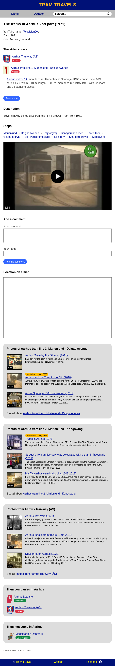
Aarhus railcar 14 (17, 79)
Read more (12, 98)
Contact (58, 661)
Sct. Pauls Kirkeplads (37, 136)
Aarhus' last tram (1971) (39, 516)
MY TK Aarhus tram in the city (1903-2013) (50, 473)
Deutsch (39, 13)
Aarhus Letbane (23, 596)
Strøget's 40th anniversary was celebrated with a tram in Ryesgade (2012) (65, 456)
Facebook (92, 661)
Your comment (57, 234)
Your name (57, 251)
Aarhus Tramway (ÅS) (25, 56)
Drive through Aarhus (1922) (42, 553)
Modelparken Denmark (29, 633)
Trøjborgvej (50, 133)
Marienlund (10, 133)
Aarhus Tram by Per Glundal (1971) (46, 355)
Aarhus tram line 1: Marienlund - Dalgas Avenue (39, 67)
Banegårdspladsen (72, 133)
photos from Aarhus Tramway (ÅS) (36, 573)
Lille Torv (59, 136)
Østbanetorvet (11, 136)
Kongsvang (99, 136)
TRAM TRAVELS (57, 4)
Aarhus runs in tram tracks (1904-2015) (48, 534)
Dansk (15, 13)
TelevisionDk (30, 31)
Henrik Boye (23, 661)
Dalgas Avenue (30, 133)
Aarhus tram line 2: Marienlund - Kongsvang (49, 493)
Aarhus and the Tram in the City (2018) (48, 377)
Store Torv (94, 133)
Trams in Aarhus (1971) (39, 438)
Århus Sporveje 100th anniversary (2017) (49, 393)
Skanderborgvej (78, 136)
